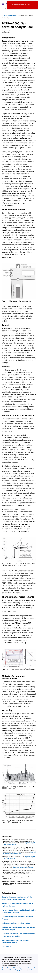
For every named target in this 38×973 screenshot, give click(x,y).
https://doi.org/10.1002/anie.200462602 (19, 852)
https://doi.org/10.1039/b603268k (23, 867)
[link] (6, 968)
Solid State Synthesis (10, 15)
